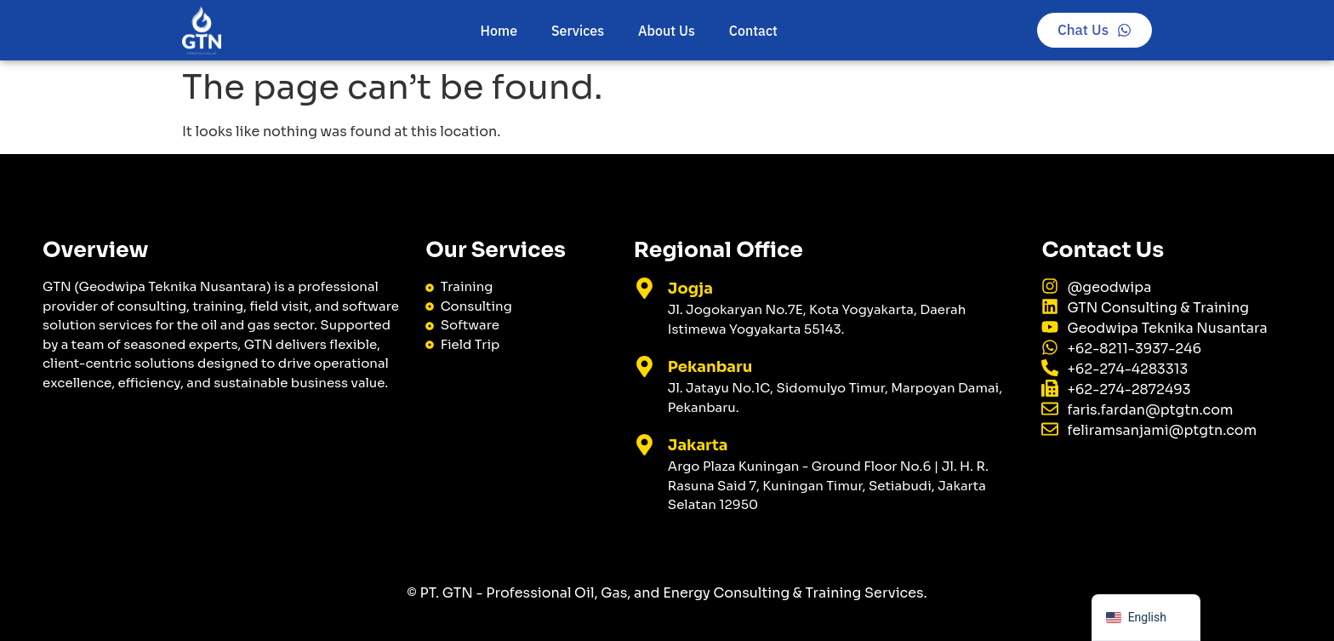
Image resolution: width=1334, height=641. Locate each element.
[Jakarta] (644, 444)
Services (577, 30)
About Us (666, 30)
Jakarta (698, 445)
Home (499, 30)
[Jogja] (644, 288)
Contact (753, 30)
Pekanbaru (710, 367)
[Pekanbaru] (644, 366)
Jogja (690, 288)
